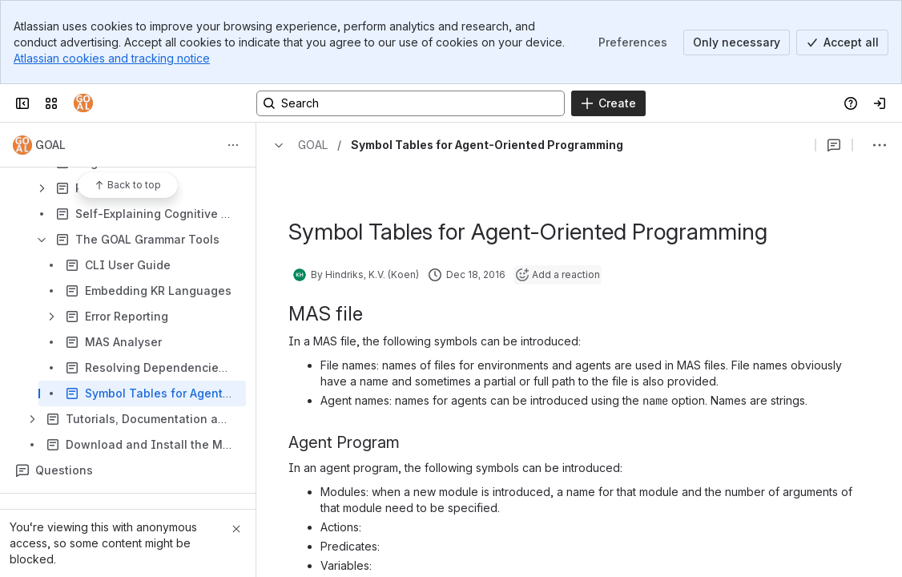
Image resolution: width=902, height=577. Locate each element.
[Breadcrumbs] (297, 145)
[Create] (608, 103)
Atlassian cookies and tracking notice (112, 58)
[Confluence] (83, 103)
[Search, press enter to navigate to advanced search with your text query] (410, 103)
